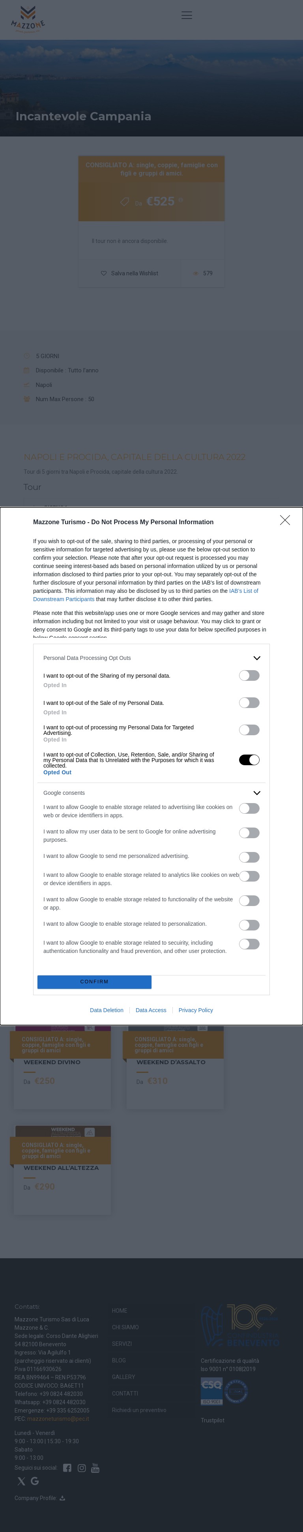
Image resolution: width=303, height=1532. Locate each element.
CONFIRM (94, 982)
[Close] (287, 522)
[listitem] (151, 658)
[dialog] (151, 766)
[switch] (249, 675)
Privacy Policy (196, 1010)
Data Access (151, 1010)
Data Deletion (106, 1010)
